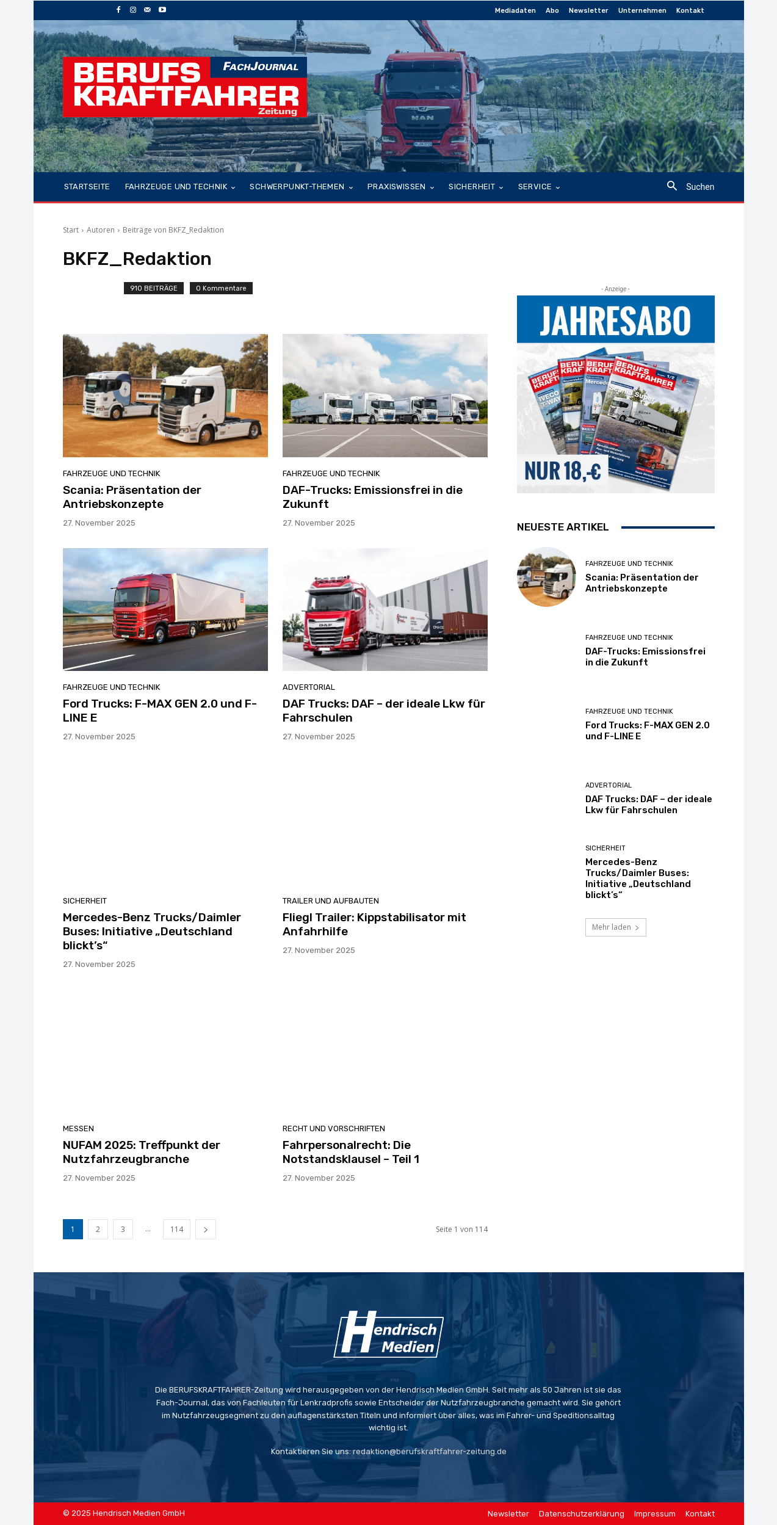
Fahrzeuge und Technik (111, 473)
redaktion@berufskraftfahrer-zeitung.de (430, 1451)
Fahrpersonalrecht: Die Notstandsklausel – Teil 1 (351, 1152)
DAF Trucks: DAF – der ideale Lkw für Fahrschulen (384, 711)
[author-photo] (93, 293)
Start (71, 230)
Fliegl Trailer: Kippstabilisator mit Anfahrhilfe (374, 924)
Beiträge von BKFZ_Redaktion (173, 230)
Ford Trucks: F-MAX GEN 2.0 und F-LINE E (160, 711)
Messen (78, 1128)
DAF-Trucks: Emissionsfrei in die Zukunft (373, 497)
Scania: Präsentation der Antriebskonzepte (132, 497)
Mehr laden (616, 927)
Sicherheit (85, 901)
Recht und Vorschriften (334, 1128)
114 (176, 1229)
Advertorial (309, 687)
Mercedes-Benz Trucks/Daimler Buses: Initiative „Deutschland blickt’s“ (152, 931)
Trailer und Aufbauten (331, 901)
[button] (685, 187)
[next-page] (205, 1229)
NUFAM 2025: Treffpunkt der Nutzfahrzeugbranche (141, 1152)
